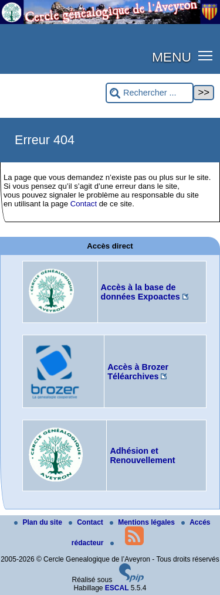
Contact (83, 203)
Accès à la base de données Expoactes (140, 292)
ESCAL (117, 588)
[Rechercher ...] (150, 93)
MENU (171, 56)
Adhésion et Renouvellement (142, 455)
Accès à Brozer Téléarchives (137, 371)
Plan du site (39, 522)
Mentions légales (143, 522)
